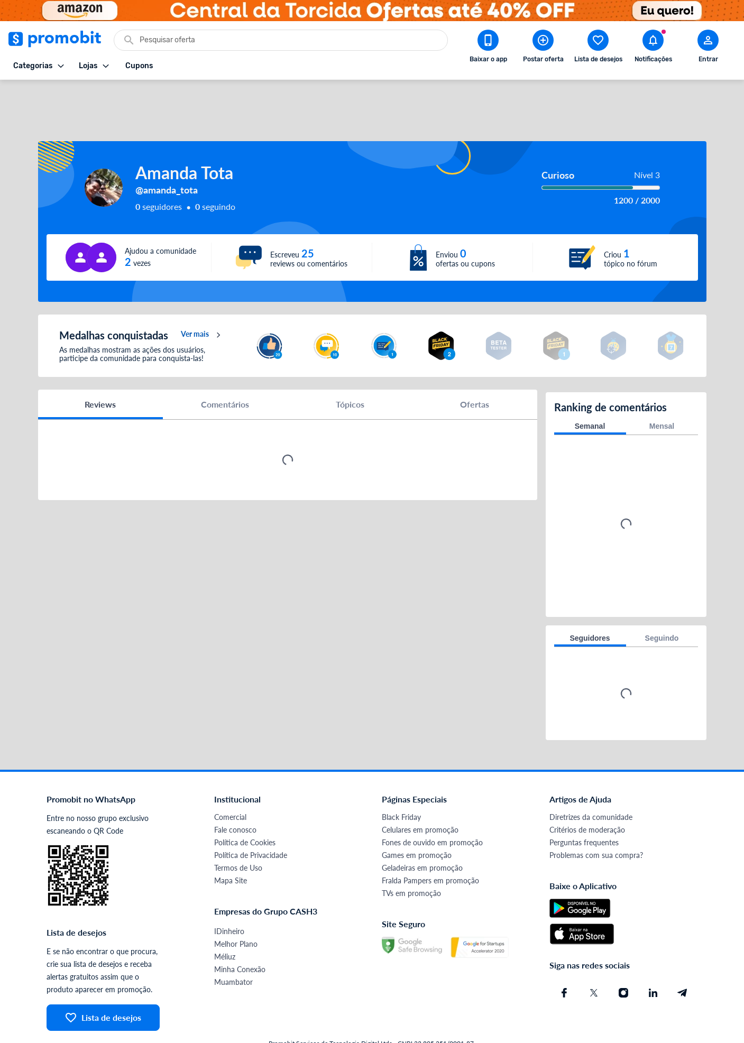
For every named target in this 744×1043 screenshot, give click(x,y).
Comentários (225, 372)
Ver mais (202, 303)
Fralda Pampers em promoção (430, 846)
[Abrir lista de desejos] (598, 48)
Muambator (233, 947)
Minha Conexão (239, 934)
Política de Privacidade (250, 820)
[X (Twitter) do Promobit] (594, 958)
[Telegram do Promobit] (682, 958)
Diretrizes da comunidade (590, 782)
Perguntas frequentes (584, 808)
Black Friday (401, 782)
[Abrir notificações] (653, 48)
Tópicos (350, 372)
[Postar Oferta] (543, 48)
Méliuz (224, 922)
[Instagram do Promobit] (623, 958)
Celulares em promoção (420, 795)
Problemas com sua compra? (596, 820)
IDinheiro (229, 896)
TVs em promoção (411, 858)
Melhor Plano (236, 909)
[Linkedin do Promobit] (653, 958)
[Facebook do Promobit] (564, 958)
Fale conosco (235, 795)
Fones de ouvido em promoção (432, 808)
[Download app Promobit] (488, 48)
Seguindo (662, 603)
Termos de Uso (238, 833)
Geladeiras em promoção (422, 833)
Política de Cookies (244, 808)
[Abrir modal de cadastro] (708, 48)
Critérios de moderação (587, 795)
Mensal (661, 391)
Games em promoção (417, 820)
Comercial (230, 782)
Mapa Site (230, 846)
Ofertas (474, 372)
